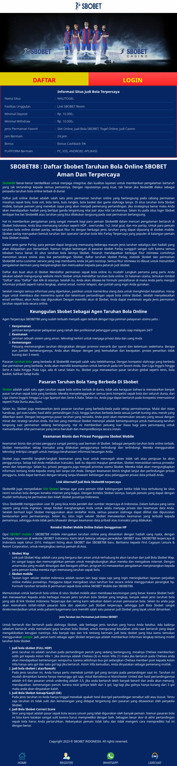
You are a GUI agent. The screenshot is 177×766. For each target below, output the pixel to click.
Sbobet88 (8, 183)
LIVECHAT (154, 758)
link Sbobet (51, 489)
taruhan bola (23, 362)
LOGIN (132, 80)
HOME (22, 758)
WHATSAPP (110, 758)
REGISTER (66, 758)
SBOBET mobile (20, 534)
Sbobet (7, 389)
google (27, 637)
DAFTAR (44, 80)
